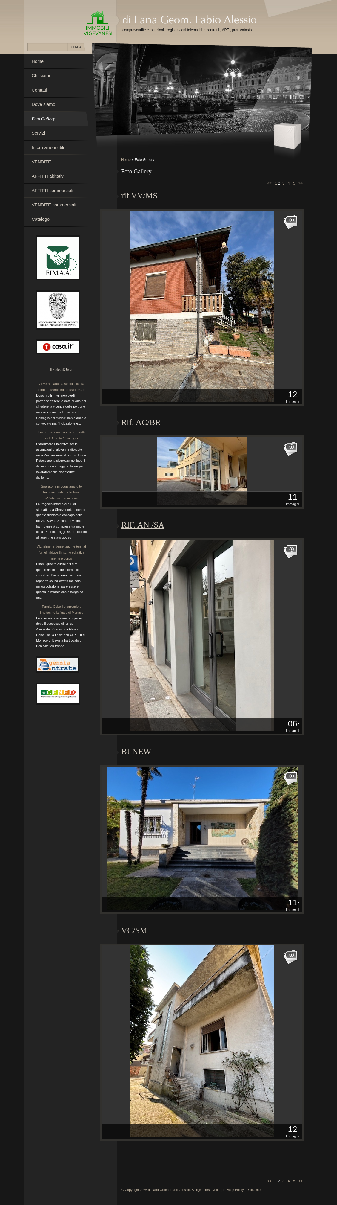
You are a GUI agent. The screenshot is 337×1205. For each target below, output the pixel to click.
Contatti (39, 89)
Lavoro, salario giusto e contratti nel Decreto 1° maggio (61, 435)
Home (126, 160)
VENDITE (41, 161)
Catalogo (41, 219)
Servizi (38, 132)
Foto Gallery (43, 118)
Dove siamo (43, 104)
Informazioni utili (48, 147)
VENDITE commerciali (54, 204)
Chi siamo (42, 75)
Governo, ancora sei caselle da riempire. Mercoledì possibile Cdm (61, 386)
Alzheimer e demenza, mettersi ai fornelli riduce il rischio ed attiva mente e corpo (61, 552)
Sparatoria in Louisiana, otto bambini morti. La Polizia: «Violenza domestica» (61, 492)
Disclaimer (253, 1190)
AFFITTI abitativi (48, 176)
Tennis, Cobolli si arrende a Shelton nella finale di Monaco (62, 609)
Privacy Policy (233, 1190)
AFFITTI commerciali (52, 190)
